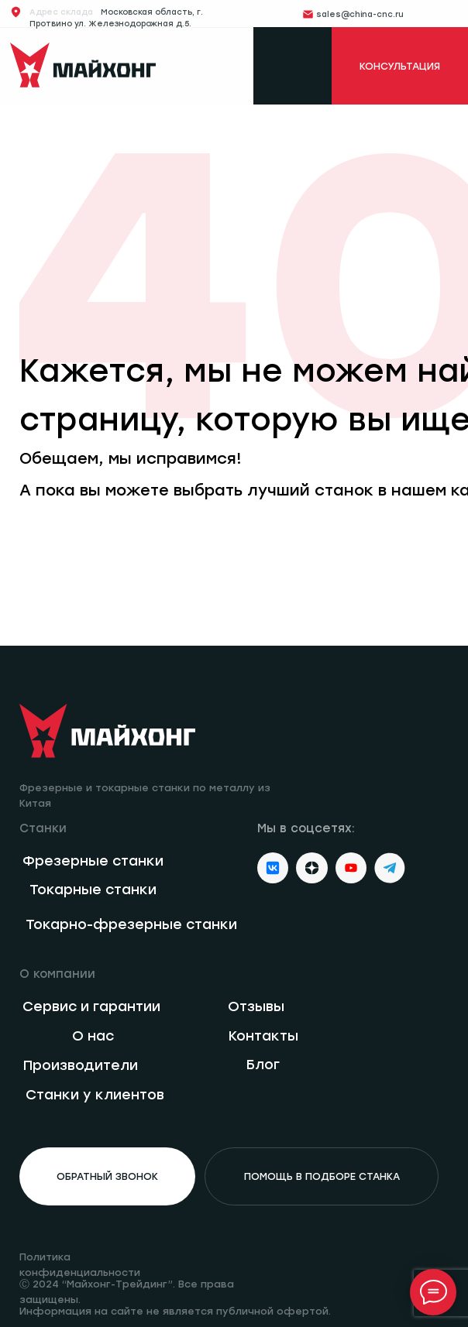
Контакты (263, 1035)
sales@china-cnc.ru (360, 14)
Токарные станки (93, 889)
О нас (93, 1035)
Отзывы (256, 1006)
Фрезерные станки (92, 860)
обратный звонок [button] (107, 1176)
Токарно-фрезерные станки (131, 924)
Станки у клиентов (95, 1094)
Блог (263, 1064)
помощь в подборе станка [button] (322, 1176)
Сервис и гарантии (91, 1006)
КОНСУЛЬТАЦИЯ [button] (400, 66)
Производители (80, 1065)
